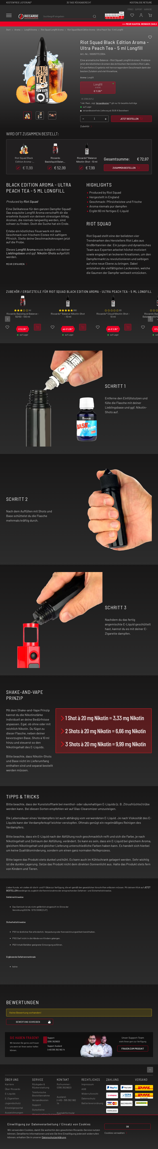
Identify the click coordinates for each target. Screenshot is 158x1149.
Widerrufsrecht (89, 1093)
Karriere (148, 9)
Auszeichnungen (14, 1112)
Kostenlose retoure (141, 2)
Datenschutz (88, 1098)
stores (130, 9)
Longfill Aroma (25, 249)
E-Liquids (10, 1093)
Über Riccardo (12, 1088)
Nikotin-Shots (46, 253)
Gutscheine (38, 1109)
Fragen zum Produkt (132, 1048)
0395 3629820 (64, 1087)
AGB (83, 1088)
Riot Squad (30, 201)
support (138, 9)
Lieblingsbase (15, 253)
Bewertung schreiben (33, 1021)
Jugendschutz (13, 1103)
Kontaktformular (66, 1112)
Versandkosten (102, 103)
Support (36, 1104)
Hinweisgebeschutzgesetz (46, 1114)
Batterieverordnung (92, 1103)
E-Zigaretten (12, 1098)
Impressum (87, 1084)
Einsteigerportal (14, 1107)
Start (8, 29)
